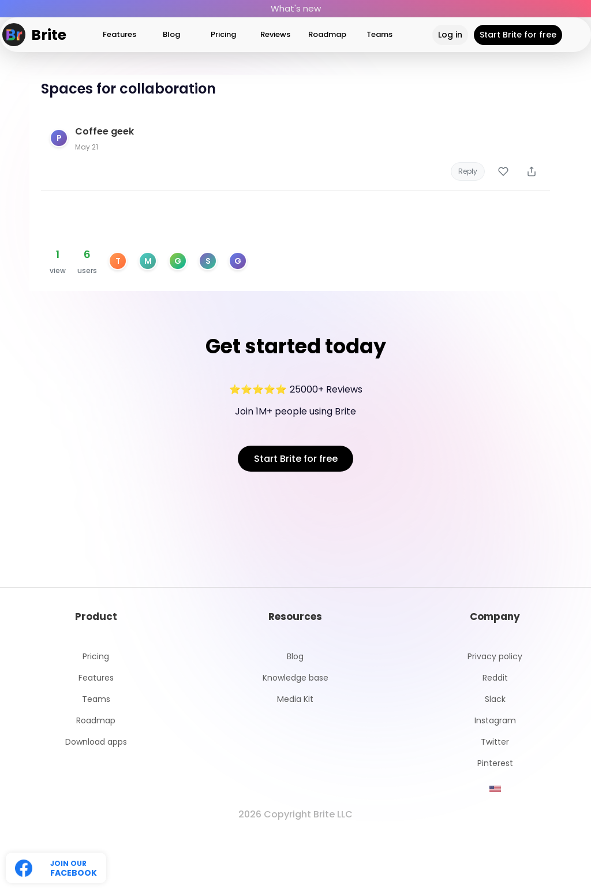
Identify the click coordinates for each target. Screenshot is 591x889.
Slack (495, 699)
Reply (467, 171)
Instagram (495, 721)
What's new (296, 8)
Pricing (223, 34)
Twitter (495, 742)
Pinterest (495, 763)
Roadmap (327, 34)
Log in (450, 34)
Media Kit (295, 699)
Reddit (495, 678)
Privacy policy (494, 657)
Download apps (96, 742)
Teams (379, 34)
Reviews (275, 34)
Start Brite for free (518, 34)
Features (119, 34)
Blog (171, 34)
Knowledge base (295, 678)
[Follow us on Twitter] (56, 868)
